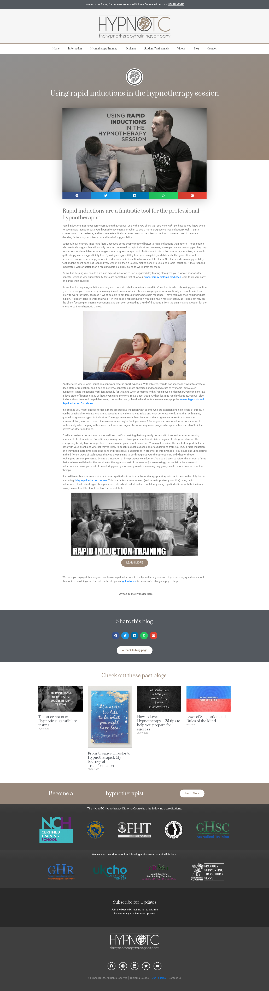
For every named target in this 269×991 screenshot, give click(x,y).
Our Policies (159, 977)
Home (56, 48)
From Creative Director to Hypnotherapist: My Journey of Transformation (109, 759)
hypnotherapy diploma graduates (162, 277)
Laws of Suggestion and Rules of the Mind (206, 719)
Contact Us (175, 977)
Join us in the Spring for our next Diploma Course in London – (134, 4)
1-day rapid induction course (90, 480)
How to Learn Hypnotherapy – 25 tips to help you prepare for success (158, 723)
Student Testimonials (156, 48)
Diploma (131, 48)
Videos (181, 48)
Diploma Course (139, 977)
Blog (196, 48)
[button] (76, 195)
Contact (212, 48)
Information (75, 48)
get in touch (129, 581)
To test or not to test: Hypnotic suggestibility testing (57, 721)
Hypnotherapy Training (103, 48)
